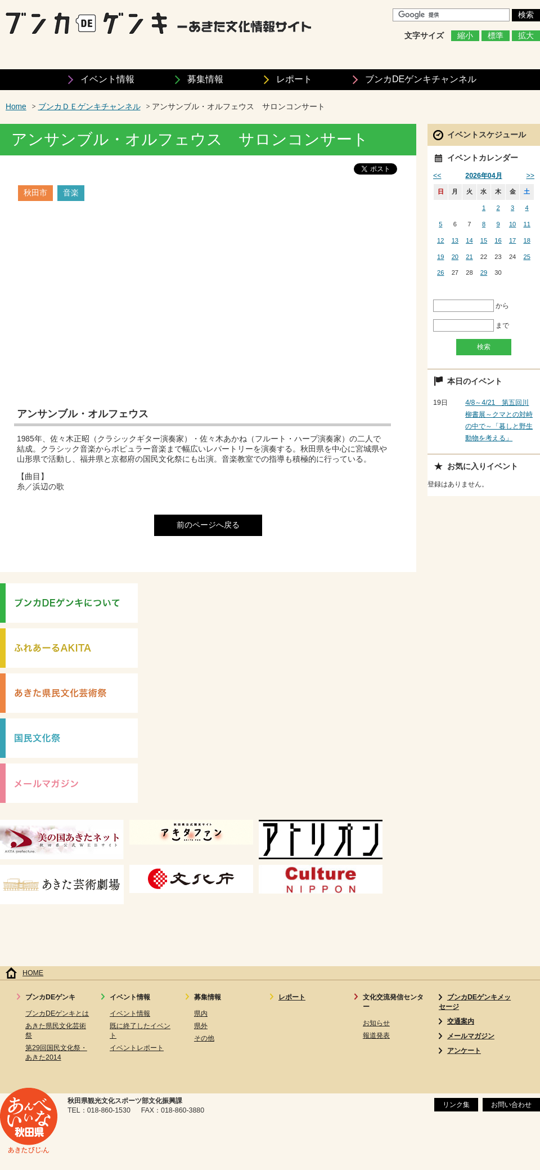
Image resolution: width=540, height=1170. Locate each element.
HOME (32, 973)
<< (437, 176)
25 (527, 256)
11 (527, 224)
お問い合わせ (511, 1105)
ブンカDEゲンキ (420, 79)
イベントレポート (137, 1048)
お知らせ (376, 1023)
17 (512, 240)
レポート (294, 79)
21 (469, 256)
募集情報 (205, 79)
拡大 (526, 36)
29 (483, 272)
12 (440, 240)
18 (527, 240)
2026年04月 (483, 176)
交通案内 (460, 1021)
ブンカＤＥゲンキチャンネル (89, 106)
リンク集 (456, 1105)
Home (16, 106)
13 (455, 240)
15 (483, 240)
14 (469, 240)
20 (455, 256)
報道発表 (376, 1035)
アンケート (464, 1051)
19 (440, 256)
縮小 (465, 36)
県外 (201, 1026)
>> (530, 176)
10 (512, 224)
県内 (201, 1013)
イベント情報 (107, 79)
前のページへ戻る (208, 525)
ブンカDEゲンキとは (57, 1013)
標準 (495, 36)
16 (497, 240)
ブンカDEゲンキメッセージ (475, 1002)
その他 (204, 1038)
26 (440, 272)
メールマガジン (470, 1036)
